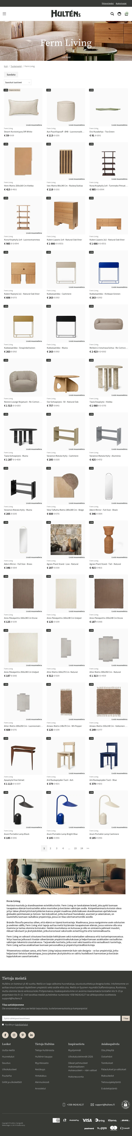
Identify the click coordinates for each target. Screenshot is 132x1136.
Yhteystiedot (108, 3)
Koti (6, 66)
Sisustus (6, 1062)
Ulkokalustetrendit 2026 (80, 1056)
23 (75, 848)
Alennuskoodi (42, 1082)
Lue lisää (66, 56)
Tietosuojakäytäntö (111, 1082)
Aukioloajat (121, 3)
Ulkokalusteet (9, 1069)
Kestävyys (40, 1069)
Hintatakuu (41, 1075)
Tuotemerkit (16, 66)
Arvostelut (40, 1088)
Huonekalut (8, 1056)
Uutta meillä (8, 1050)
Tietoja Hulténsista (44, 1050)
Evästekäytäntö (109, 1088)
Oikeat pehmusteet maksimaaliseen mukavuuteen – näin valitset (82, 1066)
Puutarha (7, 1075)
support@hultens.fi (12, 998)
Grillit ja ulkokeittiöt (12, 1082)
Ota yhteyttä (107, 1050)
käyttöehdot (21, 1024)
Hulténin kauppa (43, 1056)
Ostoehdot (106, 1056)
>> (88, 848)
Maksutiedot (107, 1075)
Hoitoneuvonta (76, 1076)
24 (81, 848)
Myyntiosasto (42, 1062)
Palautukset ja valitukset (113, 1069)
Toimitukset (107, 1062)
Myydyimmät (74, 1050)
